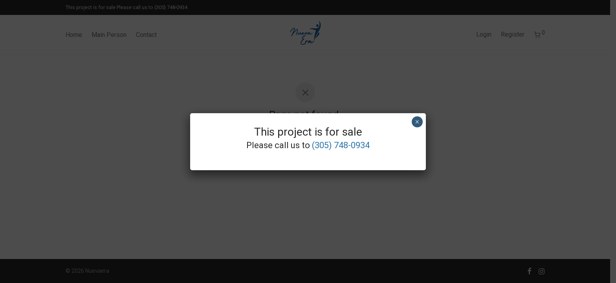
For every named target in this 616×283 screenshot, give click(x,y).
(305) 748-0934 (341, 145)
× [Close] (417, 122)
